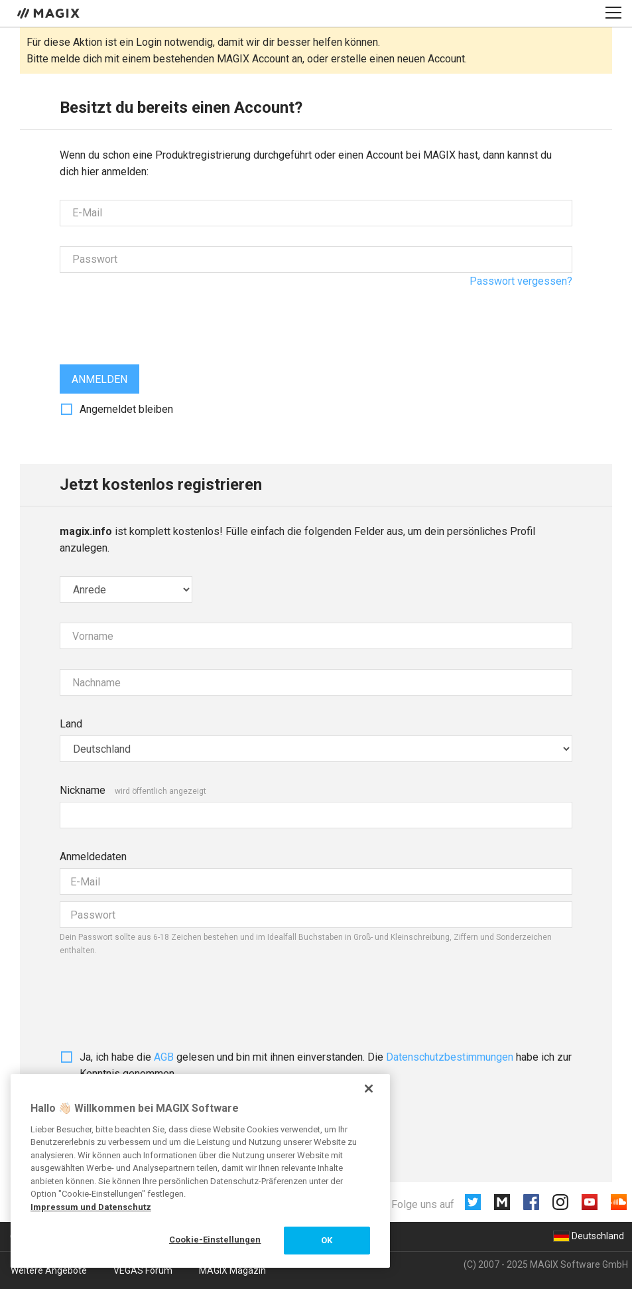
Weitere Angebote (49, 1270)
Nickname (82, 790)
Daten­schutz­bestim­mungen (449, 1057)
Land (71, 724)
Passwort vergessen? (521, 281)
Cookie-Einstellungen (215, 1240)
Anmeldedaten (93, 856)
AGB (164, 1057)
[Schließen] (368, 1088)
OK (326, 1240)
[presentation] (160, 318)
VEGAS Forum (142, 1270)
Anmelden (99, 379)
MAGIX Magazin (232, 1270)
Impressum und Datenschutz (91, 1207)
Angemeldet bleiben (126, 409)
